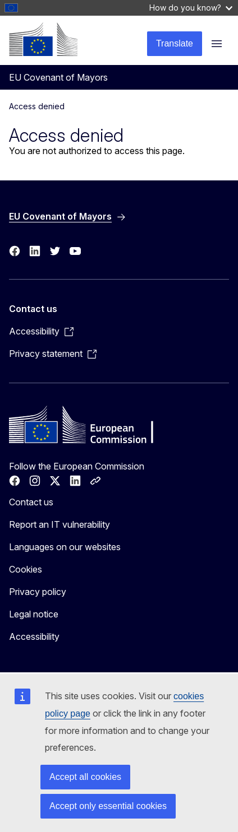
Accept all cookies (85, 777)
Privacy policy (37, 591)
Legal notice (33, 614)
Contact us (31, 502)
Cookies (25, 569)
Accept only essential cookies (108, 806)
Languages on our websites (65, 546)
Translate (174, 43)
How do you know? (190, 7)
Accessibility (34, 636)
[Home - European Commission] (43, 39)
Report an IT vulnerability (59, 524)
